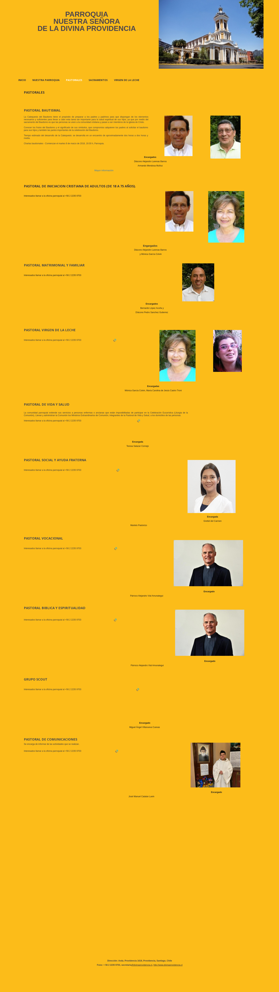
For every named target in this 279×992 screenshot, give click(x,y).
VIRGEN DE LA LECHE (126, 80)
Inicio (22, 80)
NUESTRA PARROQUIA (46, 80)
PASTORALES (74, 80)
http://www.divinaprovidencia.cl (167, 965)
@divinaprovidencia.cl (141, 965)
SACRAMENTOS (98, 80)
